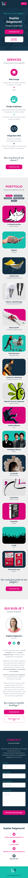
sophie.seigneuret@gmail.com (14, 837)
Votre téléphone (7, 781)
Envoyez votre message (14, 812)
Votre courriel (6, 772)
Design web (18, 195)
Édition (14, 200)
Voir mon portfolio (14, 39)
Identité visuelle (18, 198)
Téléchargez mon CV (14, 719)
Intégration (8, 198)
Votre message (7, 790)
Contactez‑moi (14, 32)
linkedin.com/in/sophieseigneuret (14, 851)
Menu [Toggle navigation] (24, 3)
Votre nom (6, 763)
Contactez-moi (14, 167)
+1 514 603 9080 (14, 844)
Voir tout (9, 195)
